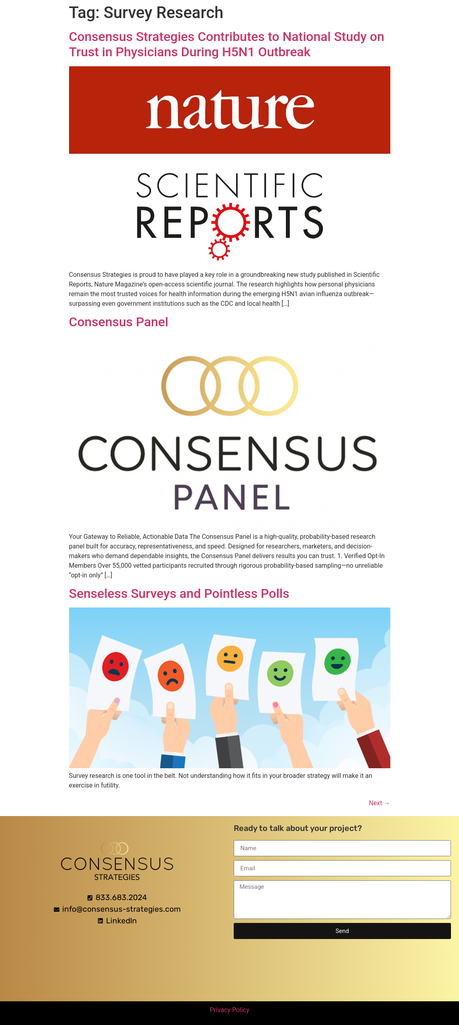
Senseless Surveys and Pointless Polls (179, 593)
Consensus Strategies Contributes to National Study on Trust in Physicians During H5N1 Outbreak (227, 44)
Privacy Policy (229, 1010)
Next (379, 803)
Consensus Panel (119, 321)
